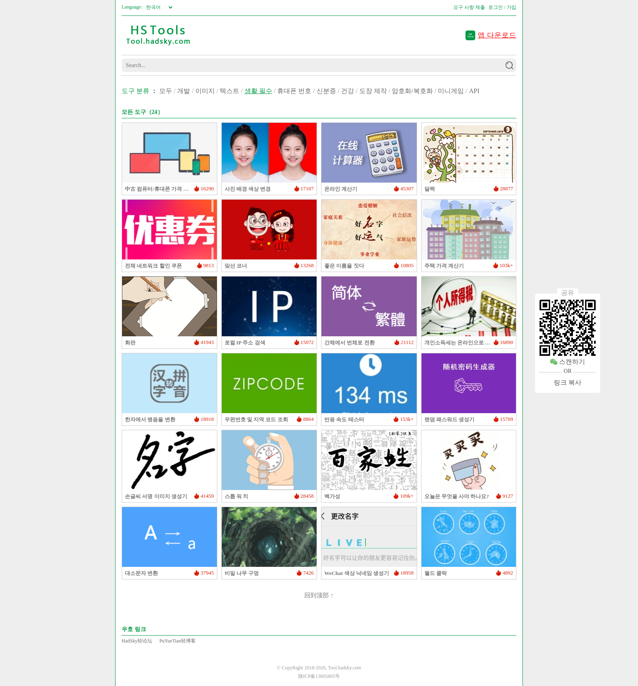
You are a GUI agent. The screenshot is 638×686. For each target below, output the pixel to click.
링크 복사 (567, 382)
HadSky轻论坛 (137, 641)
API (474, 90)
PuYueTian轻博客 (178, 641)
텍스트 (229, 90)
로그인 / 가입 (502, 7)
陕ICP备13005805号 (319, 676)
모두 (165, 90)
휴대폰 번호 (294, 90)
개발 (183, 90)
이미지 (205, 90)
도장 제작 (373, 90)
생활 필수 (258, 90)
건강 (347, 90)
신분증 (326, 90)
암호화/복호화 (412, 90)
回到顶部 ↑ (318, 595)
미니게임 (451, 90)
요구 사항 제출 (469, 7)
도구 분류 (135, 90)
